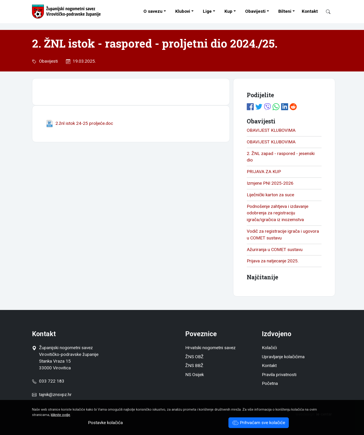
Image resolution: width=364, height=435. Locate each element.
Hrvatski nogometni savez (210, 347)
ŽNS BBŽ (194, 365)
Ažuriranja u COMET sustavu (274, 249)
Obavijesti (255, 11)
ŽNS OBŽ (194, 356)
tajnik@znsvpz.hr (55, 394)
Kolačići (269, 347)
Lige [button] (207, 11)
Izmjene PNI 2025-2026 (270, 183)
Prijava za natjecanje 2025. (273, 261)
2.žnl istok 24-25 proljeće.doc (79, 123)
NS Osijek (194, 374)
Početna (270, 383)
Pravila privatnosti (279, 374)
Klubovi (182, 11)
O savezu (152, 11)
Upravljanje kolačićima (283, 356)
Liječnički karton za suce (270, 194)
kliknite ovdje (60, 415)
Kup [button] (228, 11)
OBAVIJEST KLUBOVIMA (271, 130)
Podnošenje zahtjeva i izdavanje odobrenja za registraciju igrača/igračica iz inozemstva (277, 213)
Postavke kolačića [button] (105, 422)
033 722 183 (48, 381)
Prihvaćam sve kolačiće (258, 422)
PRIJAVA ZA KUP (264, 171)
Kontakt (310, 11)
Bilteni (284, 11)
